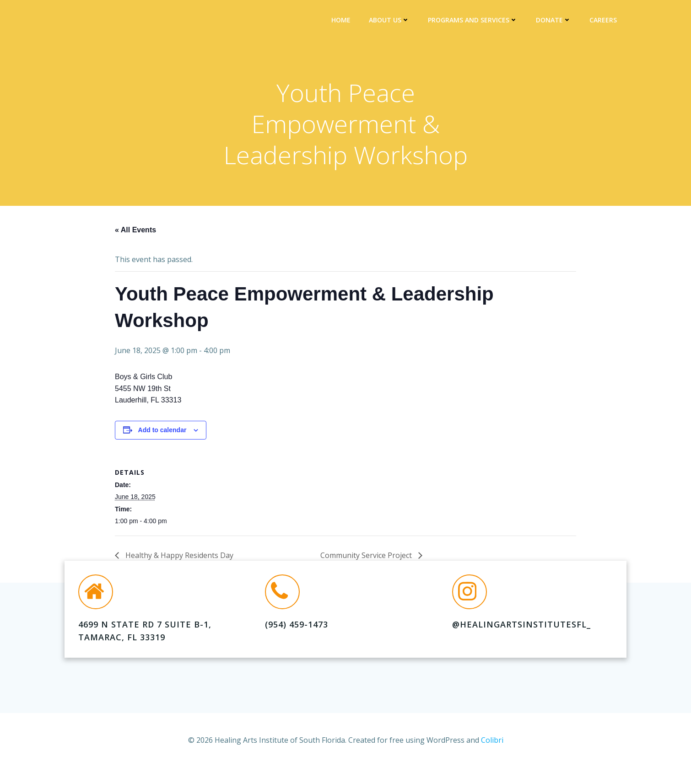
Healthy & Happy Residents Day (178, 557)
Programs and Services (474, 20)
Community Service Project (367, 557)
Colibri (492, 740)
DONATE (554, 20)
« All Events (135, 232)
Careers (604, 20)
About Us (390, 20)
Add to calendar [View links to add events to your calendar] (162, 432)
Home (342, 20)
